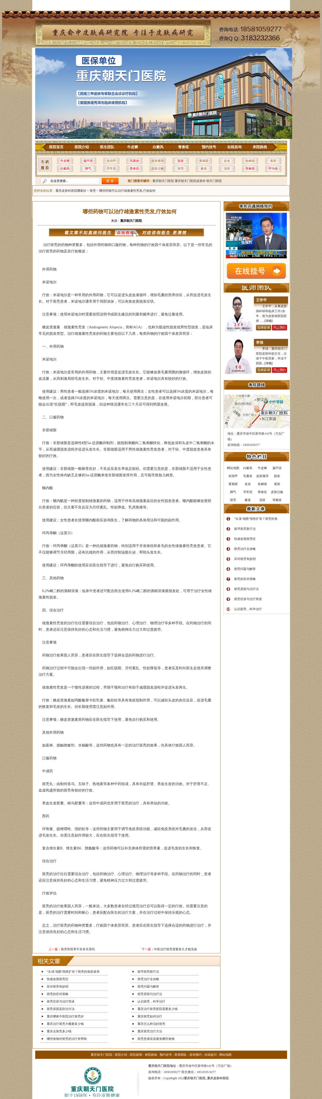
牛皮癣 (132, 147)
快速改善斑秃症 (57, 979)
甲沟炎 (273, 168)
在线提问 (210, 1055)
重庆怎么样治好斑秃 (151, 1024)
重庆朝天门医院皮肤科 (190, 181)
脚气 (88, 168)
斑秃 (181, 168)
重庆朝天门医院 (163, 181)
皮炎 (227, 161)
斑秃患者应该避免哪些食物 (155, 1039)
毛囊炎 (134, 161)
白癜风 (158, 147)
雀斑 (273, 161)
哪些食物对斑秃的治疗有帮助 (67, 1039)
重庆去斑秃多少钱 (59, 1031)
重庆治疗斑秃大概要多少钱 (65, 1024)
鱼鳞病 (250, 161)
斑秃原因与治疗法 (149, 994)
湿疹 (227, 168)
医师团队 (180, 1055)
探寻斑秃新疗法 (148, 971)
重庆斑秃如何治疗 (149, 1016)
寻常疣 (111, 168)
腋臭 (204, 168)
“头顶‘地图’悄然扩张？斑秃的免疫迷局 (73, 971)
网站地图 (225, 1055)
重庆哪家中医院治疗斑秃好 (65, 1016)
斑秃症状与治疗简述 (61, 1001)
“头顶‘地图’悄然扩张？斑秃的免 (256, 519)
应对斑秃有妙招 (57, 986)
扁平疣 (88, 161)
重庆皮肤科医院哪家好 (71, 190)
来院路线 (260, 147)
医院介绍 (82, 147)
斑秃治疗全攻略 (148, 979)
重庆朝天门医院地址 (162, 1066)
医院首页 (56, 147)
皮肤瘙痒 (157, 161)
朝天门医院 (214, 181)
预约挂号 (209, 147)
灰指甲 (111, 161)
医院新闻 (136, 1055)
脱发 (181, 161)
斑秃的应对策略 (57, 994)
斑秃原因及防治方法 (61, 1009)
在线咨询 (234, 147)
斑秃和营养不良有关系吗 (78, 949)
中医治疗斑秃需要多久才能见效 (175, 949)
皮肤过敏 (157, 168)
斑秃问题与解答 (148, 986)
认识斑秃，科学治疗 (151, 1001)
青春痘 (183, 147)
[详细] (268, 321)
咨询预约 (195, 1055)
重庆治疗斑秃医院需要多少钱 (157, 1009)
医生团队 (107, 147)
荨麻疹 (250, 168)
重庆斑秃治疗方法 (149, 1031)
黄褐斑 (203, 161)
